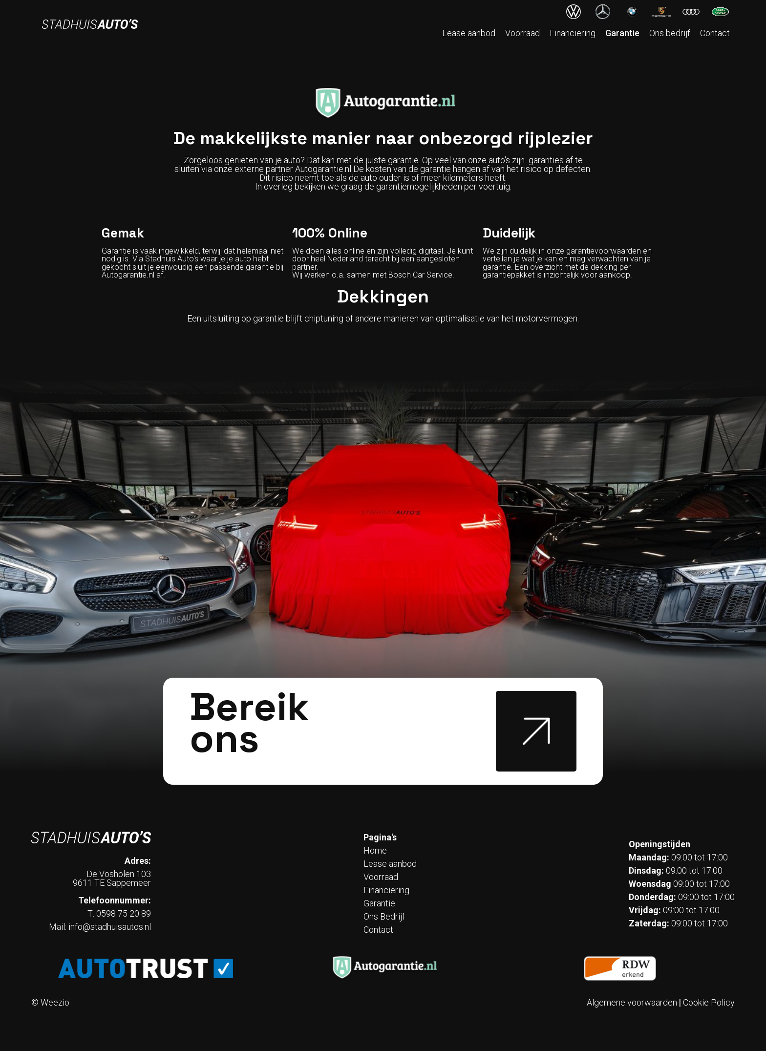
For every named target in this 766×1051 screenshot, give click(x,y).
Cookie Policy (709, 1002)
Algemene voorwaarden (632, 1002)
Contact (715, 33)
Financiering (573, 33)
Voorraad (522, 33)
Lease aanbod (468, 33)
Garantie (622, 33)
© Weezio (50, 1002)
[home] (90, 24)
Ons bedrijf (669, 33)
